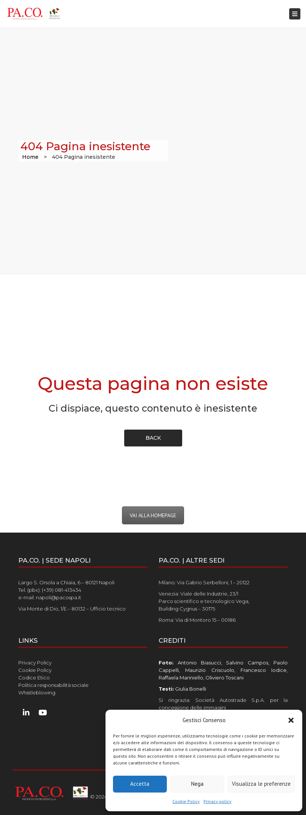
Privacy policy (218, 801)
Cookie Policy (186, 801)
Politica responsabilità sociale (53, 685)
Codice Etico (34, 678)
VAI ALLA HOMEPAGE (153, 515)
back (153, 437)
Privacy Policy (35, 663)
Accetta (139, 783)
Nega (197, 783)
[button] (291, 720)
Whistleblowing (36, 693)
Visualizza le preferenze (261, 783)
